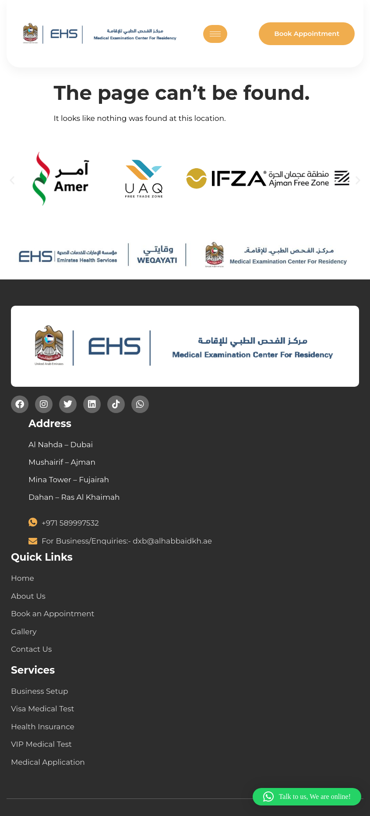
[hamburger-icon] (215, 34)
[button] (12, 180)
